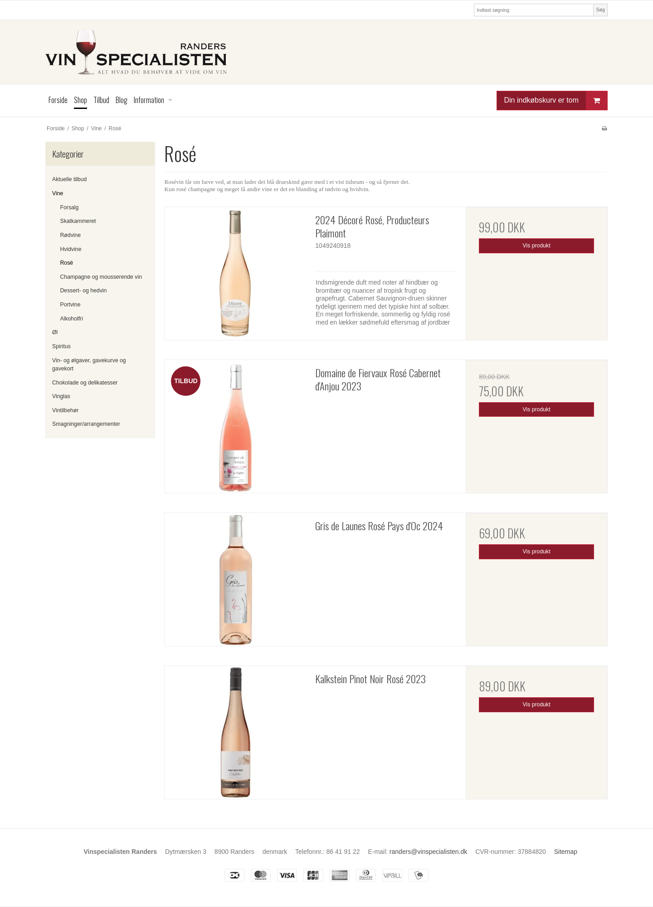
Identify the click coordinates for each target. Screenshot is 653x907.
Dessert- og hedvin (83, 290)
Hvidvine (71, 249)
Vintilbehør (65, 410)
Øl (55, 332)
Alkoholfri (71, 318)
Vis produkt (537, 245)
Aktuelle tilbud (69, 179)
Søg (600, 9)
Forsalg (69, 207)
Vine (57, 193)
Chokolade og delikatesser (84, 383)
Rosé (66, 263)
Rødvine (70, 235)
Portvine (70, 304)
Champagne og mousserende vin (101, 277)
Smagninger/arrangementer (86, 424)
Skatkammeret (78, 221)
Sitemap (565, 851)
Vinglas (61, 396)
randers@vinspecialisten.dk (428, 851)
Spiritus (61, 346)
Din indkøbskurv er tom (556, 100)
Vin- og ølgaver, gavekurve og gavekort (89, 364)
